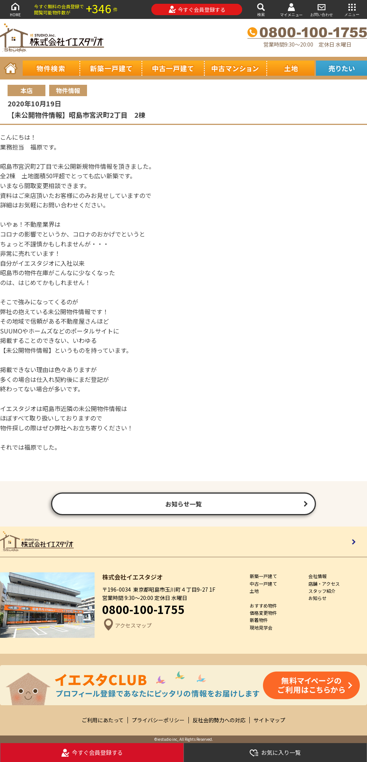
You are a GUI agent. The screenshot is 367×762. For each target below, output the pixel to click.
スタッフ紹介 (322, 590)
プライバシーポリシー (158, 720)
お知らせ (317, 598)
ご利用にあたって (103, 720)
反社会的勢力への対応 (219, 720)
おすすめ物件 (263, 605)
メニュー (352, 9)
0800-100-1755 (143, 609)
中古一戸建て (263, 583)
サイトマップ (269, 720)
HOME (15, 9)
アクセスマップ (127, 625)
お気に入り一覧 (275, 752)
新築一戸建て (263, 576)
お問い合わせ (321, 9)
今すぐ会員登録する (196, 9)
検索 (261, 9)
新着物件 (259, 620)
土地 (254, 590)
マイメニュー (291, 9)
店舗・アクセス (324, 583)
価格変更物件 (263, 612)
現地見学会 (261, 627)
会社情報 (317, 576)
